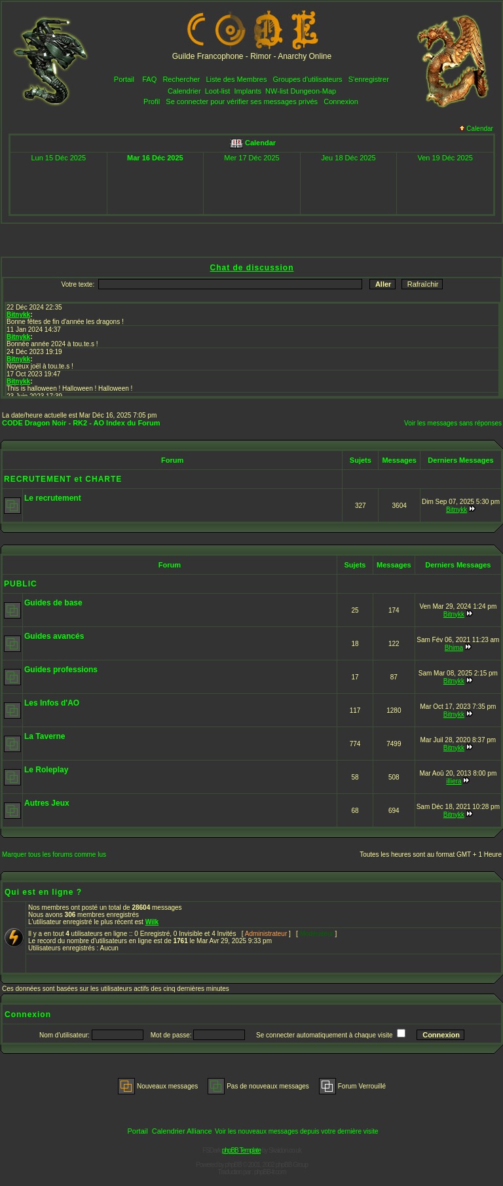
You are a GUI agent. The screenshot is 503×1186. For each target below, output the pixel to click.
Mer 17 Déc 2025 (251, 158)
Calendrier (184, 91)
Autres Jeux (46, 803)
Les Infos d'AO (51, 703)
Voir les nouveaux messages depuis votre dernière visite (297, 1131)
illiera (453, 781)
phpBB (233, 1164)
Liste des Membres (236, 79)
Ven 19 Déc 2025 (444, 158)
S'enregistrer (368, 79)
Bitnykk (456, 509)
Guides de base (53, 602)
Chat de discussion (251, 267)
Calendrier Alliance (182, 1131)
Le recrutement (52, 498)
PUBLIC (20, 583)
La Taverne (44, 736)
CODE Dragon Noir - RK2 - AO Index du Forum (81, 423)
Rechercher (181, 79)
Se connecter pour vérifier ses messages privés (242, 101)
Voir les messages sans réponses (453, 423)
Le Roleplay (46, 769)
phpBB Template (241, 1150)
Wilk (151, 921)
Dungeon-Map (313, 91)
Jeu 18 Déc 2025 (348, 158)
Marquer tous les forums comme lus (54, 854)
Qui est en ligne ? (43, 892)
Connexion (341, 101)
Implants (247, 91)
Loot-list (218, 91)
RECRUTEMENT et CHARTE (63, 479)
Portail (124, 79)
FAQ (149, 79)
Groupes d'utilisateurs (308, 79)
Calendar (476, 128)
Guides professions (61, 669)
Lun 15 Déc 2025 (58, 158)
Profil (151, 101)
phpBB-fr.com (270, 1172)
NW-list (276, 91)
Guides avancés (54, 636)
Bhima (454, 647)
